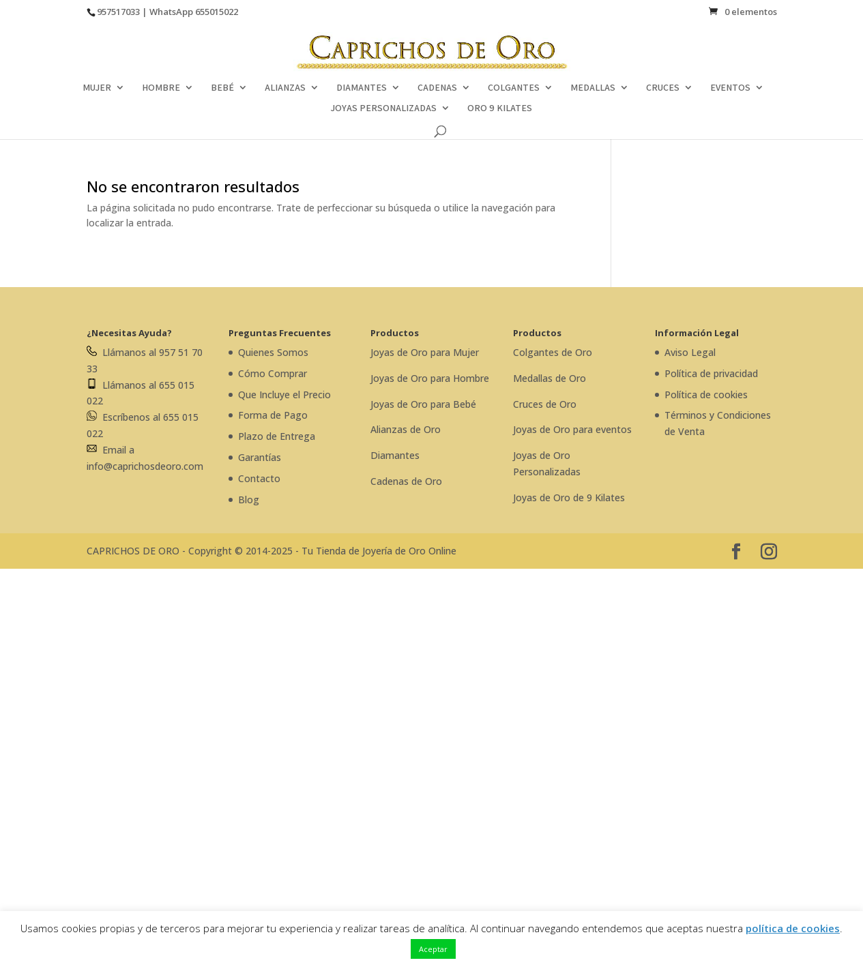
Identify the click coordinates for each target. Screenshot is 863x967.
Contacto (259, 478)
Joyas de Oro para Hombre (429, 378)
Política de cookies (706, 394)
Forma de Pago (273, 414)
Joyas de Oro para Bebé (423, 404)
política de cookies (793, 928)
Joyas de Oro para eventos (572, 429)
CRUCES (662, 88)
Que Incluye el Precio (284, 394)
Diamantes (395, 455)
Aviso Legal (690, 352)
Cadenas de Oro (406, 481)
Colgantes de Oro (552, 352)
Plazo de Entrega (276, 436)
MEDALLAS (592, 88)
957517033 (118, 11)
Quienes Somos (273, 352)
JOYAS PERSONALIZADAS (383, 108)
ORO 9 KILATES (499, 108)
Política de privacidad (711, 373)
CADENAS (437, 88)
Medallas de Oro (549, 378)
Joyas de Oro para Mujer (424, 352)
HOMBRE (161, 88)
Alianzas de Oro (405, 429)
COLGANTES (514, 88)
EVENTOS (730, 88)
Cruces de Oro (544, 404)
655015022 (216, 11)
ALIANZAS (285, 88)
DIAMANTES (361, 88)
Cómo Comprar (272, 373)
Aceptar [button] (433, 949)
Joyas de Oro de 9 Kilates (569, 497)
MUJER (97, 88)
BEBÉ (222, 88)
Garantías (259, 457)
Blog (248, 499)
